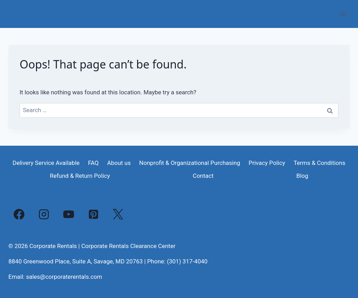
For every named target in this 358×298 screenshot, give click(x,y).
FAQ (93, 162)
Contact (203, 175)
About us (119, 162)
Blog (302, 175)
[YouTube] (69, 214)
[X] (118, 214)
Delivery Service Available (46, 162)
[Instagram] (44, 214)
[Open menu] (343, 13)
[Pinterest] (93, 214)
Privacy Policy (267, 162)
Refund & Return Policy (80, 175)
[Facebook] (19, 214)
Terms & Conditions (319, 162)
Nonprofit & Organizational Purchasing (189, 162)
